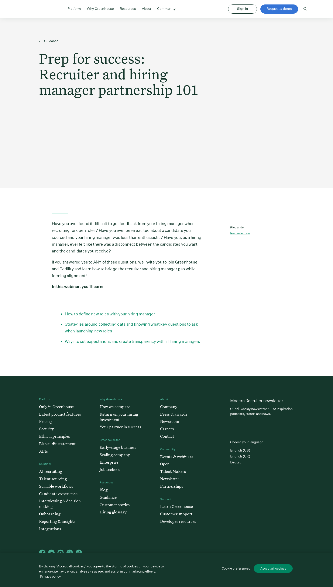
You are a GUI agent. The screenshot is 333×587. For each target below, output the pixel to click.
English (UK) (240, 456)
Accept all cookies (273, 568)
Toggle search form (305, 8)
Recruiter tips (240, 233)
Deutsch (237, 462)
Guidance (48, 41)
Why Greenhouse (100, 8)
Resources (128, 8)
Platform (74, 8)
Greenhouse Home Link (40, 9)
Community (166, 8)
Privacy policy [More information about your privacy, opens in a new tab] (50, 576)
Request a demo (279, 9)
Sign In (242, 9)
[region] (166, 570)
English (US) (240, 450)
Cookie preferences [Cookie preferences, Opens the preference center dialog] (236, 568)
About (146, 8)
